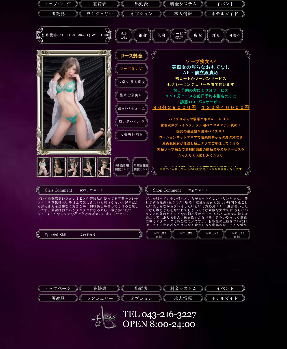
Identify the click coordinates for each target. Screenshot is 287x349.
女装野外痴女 (132, 135)
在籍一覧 (99, 4)
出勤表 (141, 4)
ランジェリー (99, 13)
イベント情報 (224, 4)
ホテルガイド (224, 13)
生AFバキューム (132, 108)
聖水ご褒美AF (132, 95)
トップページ (58, 4)
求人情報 (183, 13)
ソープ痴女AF (132, 68)
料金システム (183, 4)
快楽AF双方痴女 (132, 82)
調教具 (58, 13)
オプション (141, 13)
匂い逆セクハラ (132, 121)
